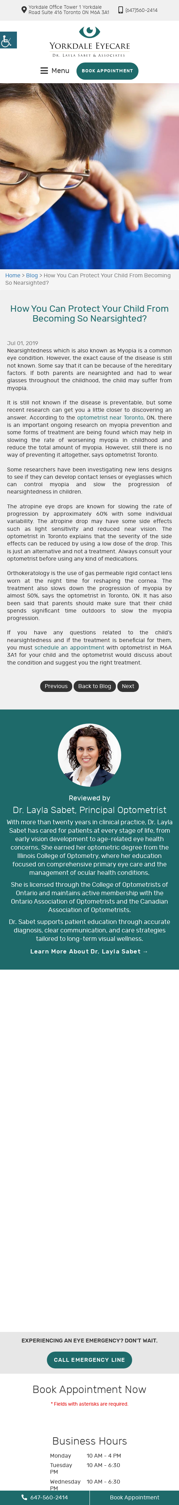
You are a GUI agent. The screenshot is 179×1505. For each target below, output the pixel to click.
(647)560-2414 (138, 10)
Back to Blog (94, 686)
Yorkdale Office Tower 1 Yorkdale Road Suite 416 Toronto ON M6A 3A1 (69, 10)
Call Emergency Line (89, 1360)
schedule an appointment (69, 648)
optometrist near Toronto (110, 418)
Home (12, 275)
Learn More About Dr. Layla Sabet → (89, 952)
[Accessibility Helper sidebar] (8, 40)
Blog (32, 275)
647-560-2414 (44, 1497)
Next (128, 686)
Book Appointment (107, 71)
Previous (56, 686)
